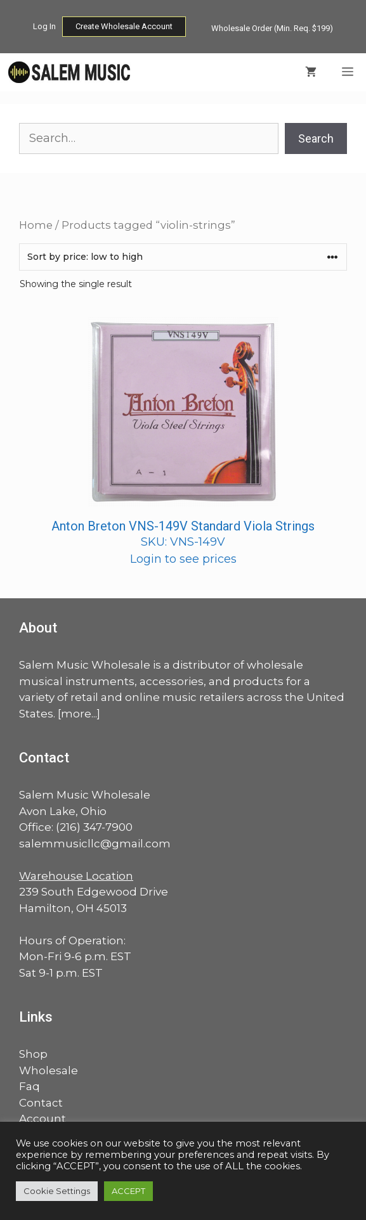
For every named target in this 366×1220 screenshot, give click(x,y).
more (76, 713)
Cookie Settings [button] (56, 1191)
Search (316, 138)
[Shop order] (183, 257)
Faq (29, 1086)
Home (36, 225)
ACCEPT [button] (128, 1191)
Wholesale (48, 1070)
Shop (33, 1054)
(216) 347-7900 (94, 827)
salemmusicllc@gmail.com (95, 843)
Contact (41, 1102)
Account (42, 1118)
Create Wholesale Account (124, 26)
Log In (44, 26)
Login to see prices (183, 559)
